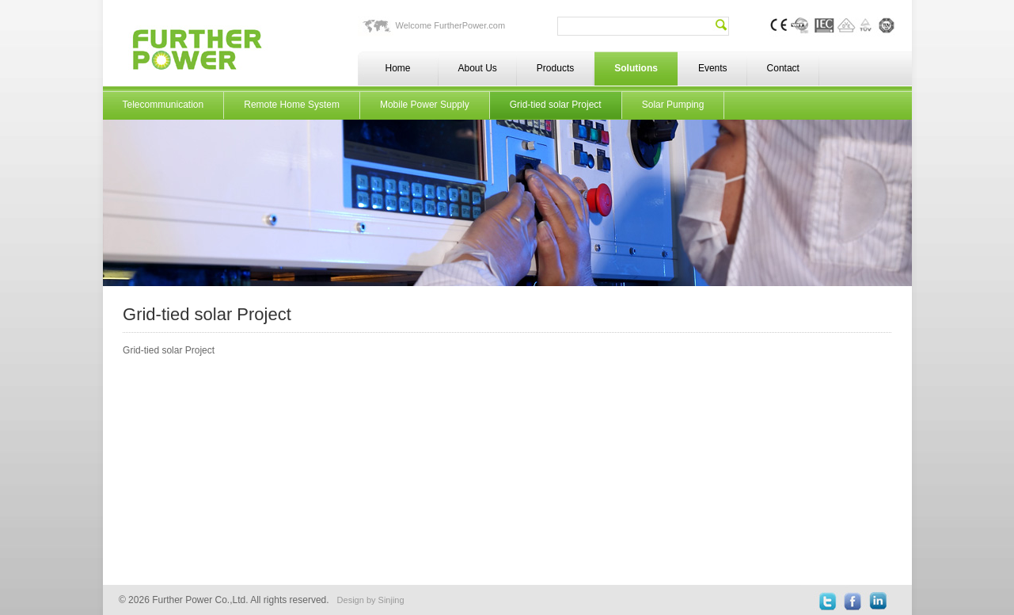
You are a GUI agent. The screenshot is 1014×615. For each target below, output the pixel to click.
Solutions (636, 68)
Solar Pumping (673, 104)
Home (397, 68)
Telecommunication (163, 104)
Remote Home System (292, 104)
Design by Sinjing (370, 600)
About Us (477, 68)
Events (712, 68)
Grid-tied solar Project (556, 104)
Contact (783, 68)
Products (555, 68)
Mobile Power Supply (424, 104)
